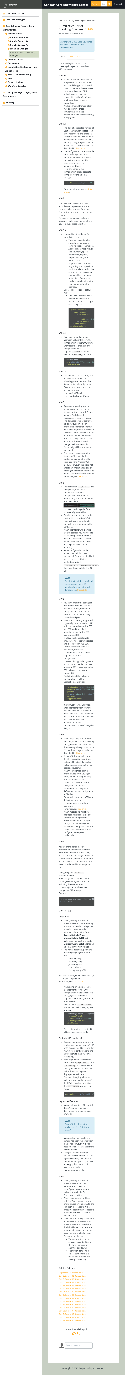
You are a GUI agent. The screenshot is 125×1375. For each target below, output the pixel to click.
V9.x (71, 56)
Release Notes (15, 33)
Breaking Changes (19, 48)
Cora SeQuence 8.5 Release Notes (72, 1285)
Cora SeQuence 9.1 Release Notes (72, 1301)
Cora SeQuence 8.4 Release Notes (72, 1282)
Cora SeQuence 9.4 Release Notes (72, 1311)
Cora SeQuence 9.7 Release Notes (72, 1320)
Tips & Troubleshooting (19, 74)
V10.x (63, 56)
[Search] (109, 3)
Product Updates (16, 82)
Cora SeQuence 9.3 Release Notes (72, 1308)
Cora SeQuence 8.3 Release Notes (72, 1279)
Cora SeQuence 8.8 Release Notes (72, 1295)
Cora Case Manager (15, 19)
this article (80, 148)
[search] (103, 3)
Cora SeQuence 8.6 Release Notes (72, 1289)
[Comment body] (79, 1346)
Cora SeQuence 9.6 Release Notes (72, 1317)
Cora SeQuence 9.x (19, 37)
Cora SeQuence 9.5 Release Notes (72, 1314)
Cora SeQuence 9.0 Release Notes (72, 1298)
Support (118, 4)
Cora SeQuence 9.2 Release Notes (72, 1304)
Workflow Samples (17, 86)
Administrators (15, 59)
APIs (10, 78)
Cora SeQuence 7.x (19, 45)
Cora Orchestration (15, 13)
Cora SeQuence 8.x (19, 41)
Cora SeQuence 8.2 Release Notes (72, 1276)
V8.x (79, 56)
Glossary (10, 102)
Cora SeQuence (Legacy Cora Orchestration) (84, 21)
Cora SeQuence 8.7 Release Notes (72, 1292)
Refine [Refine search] (95, 4)
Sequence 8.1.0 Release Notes (71, 1273)
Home (61, 21)
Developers (13, 63)
